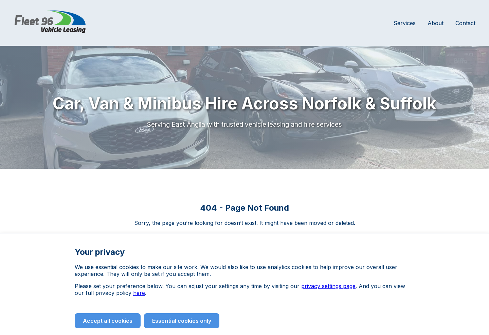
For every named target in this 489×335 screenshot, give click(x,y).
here (139, 292)
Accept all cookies (107, 320)
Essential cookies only (181, 320)
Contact (465, 23)
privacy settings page (328, 286)
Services (405, 23)
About (435, 23)
